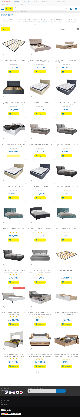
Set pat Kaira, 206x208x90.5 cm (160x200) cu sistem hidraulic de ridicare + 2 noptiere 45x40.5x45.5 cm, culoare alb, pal (13, 146)
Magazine (26, 1)
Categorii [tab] (4, 402)
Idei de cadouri (46, 1)
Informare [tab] (4, 404)
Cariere (22, 4)
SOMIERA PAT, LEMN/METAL (66, 270)
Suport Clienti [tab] (5, 400)
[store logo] (9, 9)
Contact (4, 4)
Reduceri (16, 1)
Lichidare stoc (6, 1)
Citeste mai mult (39, 25)
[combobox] (41, 9)
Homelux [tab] (3, 399)
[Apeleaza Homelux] (8, 4)
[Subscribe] (61, 391)
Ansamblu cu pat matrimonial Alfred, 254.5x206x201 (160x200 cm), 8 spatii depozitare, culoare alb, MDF (14, 356)
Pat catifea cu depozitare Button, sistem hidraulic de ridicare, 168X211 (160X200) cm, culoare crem (40, 62)
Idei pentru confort (60, 1)
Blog (14, 4)
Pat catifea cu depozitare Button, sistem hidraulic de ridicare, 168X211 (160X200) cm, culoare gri (13, 104)
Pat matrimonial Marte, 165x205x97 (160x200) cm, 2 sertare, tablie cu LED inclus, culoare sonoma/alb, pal (66, 356)
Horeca (35, 1)
